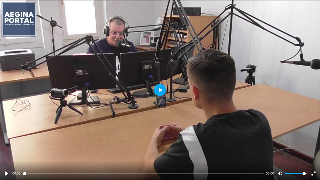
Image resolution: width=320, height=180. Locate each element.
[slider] (143, 173)
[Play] (6, 174)
